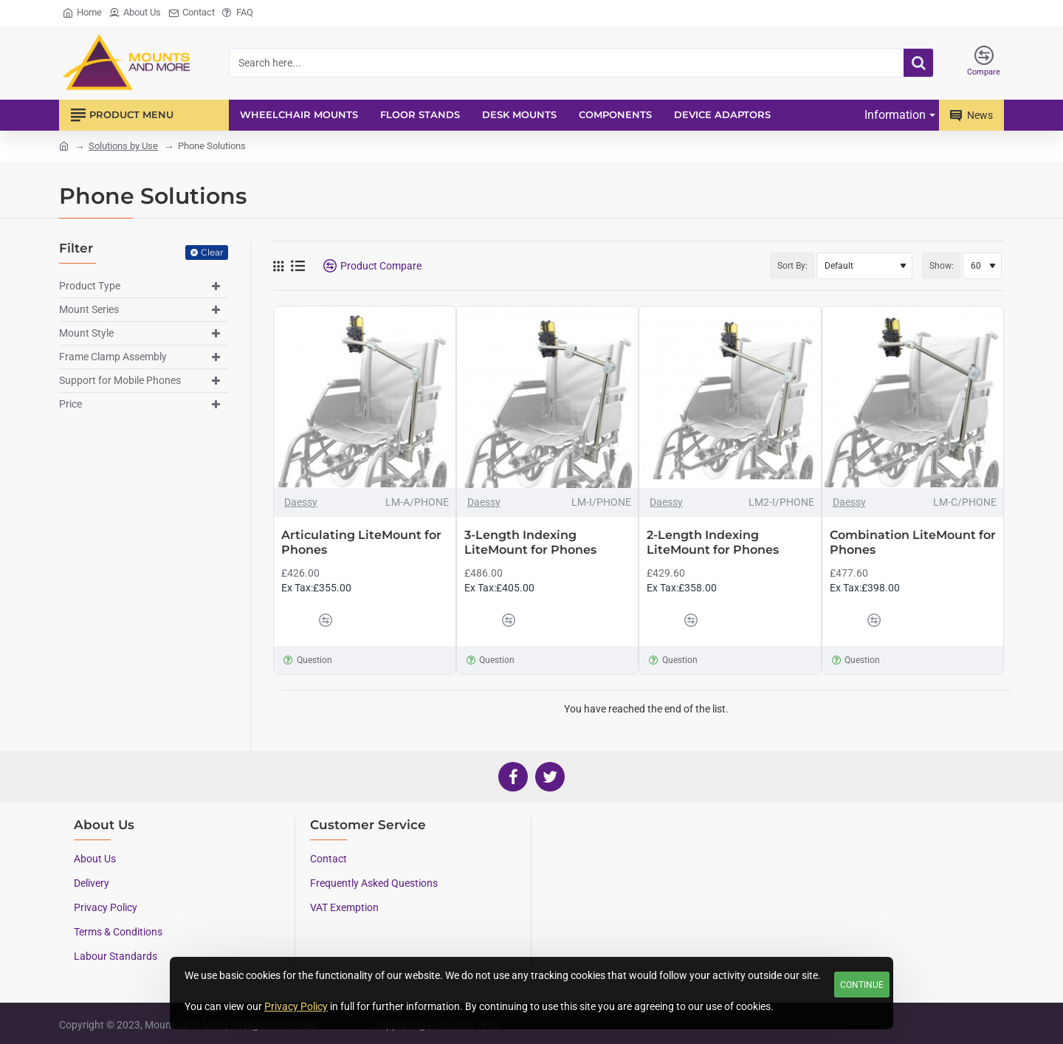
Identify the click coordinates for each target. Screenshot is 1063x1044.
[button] (296, 620)
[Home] (82, 12)
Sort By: (792, 266)
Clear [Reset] (212, 252)
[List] (298, 265)
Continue (862, 985)
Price (70, 404)
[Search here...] (918, 63)
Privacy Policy (296, 1006)
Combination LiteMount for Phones (913, 542)
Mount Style (86, 333)
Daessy (300, 502)
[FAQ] (238, 12)
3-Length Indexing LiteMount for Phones (530, 542)
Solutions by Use (123, 145)
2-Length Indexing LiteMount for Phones (713, 542)
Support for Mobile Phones (120, 380)
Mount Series (89, 309)
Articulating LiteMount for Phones (361, 542)
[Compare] (983, 62)
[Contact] (192, 12)
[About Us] (135, 12)
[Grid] (278, 266)
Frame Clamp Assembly (113, 357)
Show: (941, 266)
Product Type (89, 286)
